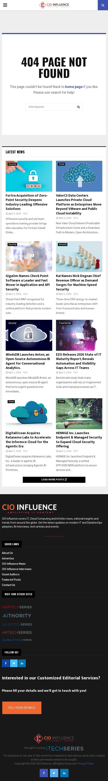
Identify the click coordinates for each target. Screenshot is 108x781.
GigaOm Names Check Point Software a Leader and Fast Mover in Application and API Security (28, 282)
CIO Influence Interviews (17, 569)
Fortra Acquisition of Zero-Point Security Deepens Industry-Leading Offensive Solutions (27, 202)
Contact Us (8, 585)
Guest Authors (11, 574)
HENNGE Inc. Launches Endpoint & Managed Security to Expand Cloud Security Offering (79, 439)
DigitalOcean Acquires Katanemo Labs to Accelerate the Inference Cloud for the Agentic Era (28, 439)
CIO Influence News (14, 563)
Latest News (15, 151)
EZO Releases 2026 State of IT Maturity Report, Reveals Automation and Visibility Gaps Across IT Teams (79, 361)
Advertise (8, 558)
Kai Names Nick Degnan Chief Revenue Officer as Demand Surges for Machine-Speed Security (78, 282)
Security (12, 164)
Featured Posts (11, 579)
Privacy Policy (85, 763)
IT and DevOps (65, 323)
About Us (7, 552)
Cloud (61, 164)
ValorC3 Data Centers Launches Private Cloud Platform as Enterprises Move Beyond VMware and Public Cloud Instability (79, 204)
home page (74, 87)
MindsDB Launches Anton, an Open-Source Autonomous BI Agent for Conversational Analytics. (28, 361)
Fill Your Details (21, 708)
